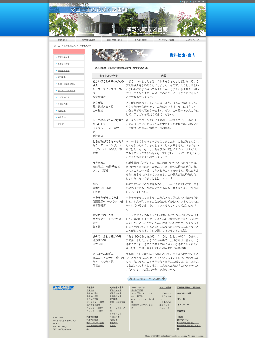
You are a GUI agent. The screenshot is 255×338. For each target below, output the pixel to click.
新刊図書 (62, 77)
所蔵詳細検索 (63, 57)
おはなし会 (164, 308)
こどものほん (70, 46)
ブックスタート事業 (95, 302)
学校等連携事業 (93, 305)
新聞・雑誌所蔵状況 (66, 84)
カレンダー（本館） (95, 308)
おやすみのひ (165, 302)
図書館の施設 (92, 296)
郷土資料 (62, 117)
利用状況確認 (92, 320)
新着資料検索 (63, 64)
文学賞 (61, 124)
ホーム (57, 46)
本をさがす (164, 305)
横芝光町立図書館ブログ (188, 323)
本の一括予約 (137, 296)
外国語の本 (62, 104)
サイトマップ (198, 2)
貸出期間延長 (137, 290)
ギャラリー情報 (184, 293)
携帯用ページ (183, 320)
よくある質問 (92, 299)
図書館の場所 (92, 293)
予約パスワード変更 (95, 323)
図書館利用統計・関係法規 (189, 287)
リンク (185, 2)
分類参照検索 (63, 71)
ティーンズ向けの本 (66, 91)
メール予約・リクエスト (142, 293)
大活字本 (62, 111)
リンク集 (181, 299)
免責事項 (181, 311)
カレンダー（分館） (95, 311)
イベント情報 (165, 287)
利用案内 (90, 290)
